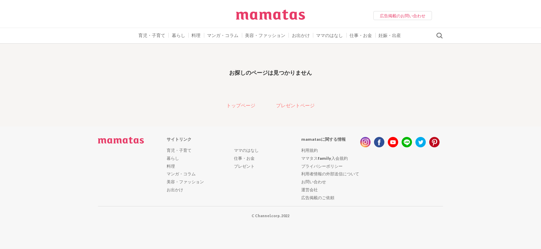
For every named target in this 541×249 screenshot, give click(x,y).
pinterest (434, 142)
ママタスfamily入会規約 (324, 158)
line (407, 142)
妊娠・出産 (389, 35)
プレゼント (244, 166)
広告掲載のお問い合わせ (402, 15)
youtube (393, 142)
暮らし (178, 35)
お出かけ (301, 35)
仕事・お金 (361, 35)
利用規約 (309, 150)
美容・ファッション (265, 35)
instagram (365, 142)
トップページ (240, 105)
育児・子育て (151, 35)
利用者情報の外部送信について (330, 173)
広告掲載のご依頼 (317, 197)
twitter (420, 142)
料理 (195, 35)
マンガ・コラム (222, 35)
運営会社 (309, 189)
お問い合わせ (313, 181)
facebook (379, 142)
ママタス (270, 17)
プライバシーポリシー (322, 166)
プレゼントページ (295, 105)
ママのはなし (329, 35)
